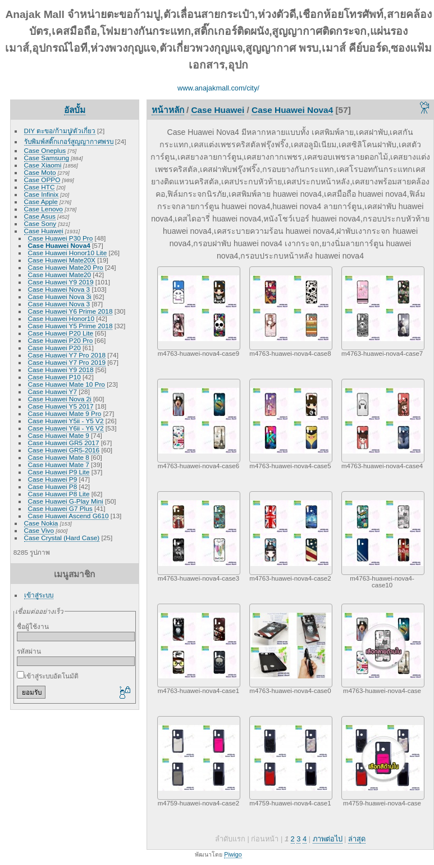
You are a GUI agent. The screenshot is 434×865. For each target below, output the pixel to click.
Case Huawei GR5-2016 (64, 450)
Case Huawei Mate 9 (58, 435)
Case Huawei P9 (52, 479)
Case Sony (40, 223)
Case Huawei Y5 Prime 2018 (70, 325)
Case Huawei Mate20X (61, 260)
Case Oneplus (45, 150)
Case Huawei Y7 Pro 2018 (67, 355)
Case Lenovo (43, 208)
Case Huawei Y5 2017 (61, 406)
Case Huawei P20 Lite (60, 333)
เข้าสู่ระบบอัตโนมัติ (48, 676)
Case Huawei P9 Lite (59, 471)
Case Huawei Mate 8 (58, 457)
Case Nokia (41, 523)
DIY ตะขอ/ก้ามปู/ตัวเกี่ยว (59, 130)
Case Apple (41, 201)
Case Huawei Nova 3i (60, 296)
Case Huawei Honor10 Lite (67, 252)
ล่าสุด (357, 839)
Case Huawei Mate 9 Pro (65, 413)
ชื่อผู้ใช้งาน (33, 626)
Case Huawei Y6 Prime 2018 (70, 311)
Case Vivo (39, 530)
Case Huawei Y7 (52, 391)
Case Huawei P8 (52, 486)
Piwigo (232, 854)
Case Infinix (41, 194)
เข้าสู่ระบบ (38, 595)
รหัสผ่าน (29, 651)
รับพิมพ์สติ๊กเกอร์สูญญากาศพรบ (68, 141)
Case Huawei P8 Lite (59, 493)
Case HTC (39, 187)
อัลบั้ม (74, 110)
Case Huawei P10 (54, 377)
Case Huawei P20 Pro (60, 340)
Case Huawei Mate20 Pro (65, 267)
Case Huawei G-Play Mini (65, 501)
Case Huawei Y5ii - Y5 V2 (66, 420)
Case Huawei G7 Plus (60, 508)
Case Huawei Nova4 (59, 245)
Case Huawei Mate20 (60, 274)
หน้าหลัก (168, 110)
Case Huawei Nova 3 (59, 289)
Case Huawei (43, 230)
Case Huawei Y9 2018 (61, 369)
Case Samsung (46, 157)
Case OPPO (42, 179)
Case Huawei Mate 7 (58, 464)
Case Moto (40, 172)
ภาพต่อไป (327, 839)
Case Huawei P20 (54, 347)
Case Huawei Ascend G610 (68, 515)
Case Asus (40, 216)
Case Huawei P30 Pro (60, 238)
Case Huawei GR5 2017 (63, 442)
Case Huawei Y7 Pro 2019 (67, 362)
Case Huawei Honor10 (61, 318)
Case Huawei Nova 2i (60, 398)
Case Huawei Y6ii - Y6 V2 (66, 428)
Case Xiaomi (43, 165)
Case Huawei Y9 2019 (61, 282)
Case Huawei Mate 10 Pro (66, 384)
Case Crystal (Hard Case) (62, 537)
